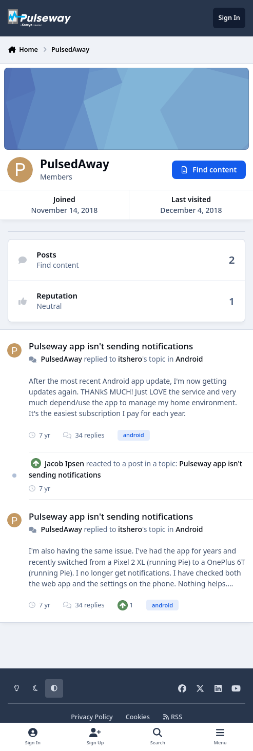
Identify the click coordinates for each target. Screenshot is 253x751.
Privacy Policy (91, 717)
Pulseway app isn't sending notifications (111, 346)
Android (189, 359)
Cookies (138, 717)
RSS (172, 717)
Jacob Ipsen (64, 463)
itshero (130, 359)
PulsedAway (61, 359)
